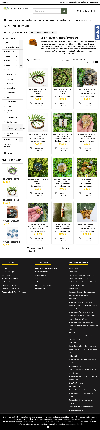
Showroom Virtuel (9, 145)
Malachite (11, 92)
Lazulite (10, 83)
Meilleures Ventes (12, 159)
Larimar (10, 79)
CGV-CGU (6, 275)
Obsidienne (12, 101)
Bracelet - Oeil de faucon (62, 90)
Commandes (41, 275)
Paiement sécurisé (10, 278)
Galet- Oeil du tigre (87, 180)
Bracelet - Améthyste (12, 179)
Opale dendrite (10, 112)
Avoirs (37, 278)
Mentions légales (9, 271)
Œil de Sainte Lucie (12, 134)
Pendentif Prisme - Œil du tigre (62, 225)
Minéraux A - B (16, 20)
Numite (10, 97)
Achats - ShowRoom (10, 288)
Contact (5, 2)
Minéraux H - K (50, 20)
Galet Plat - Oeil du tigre (62, 180)
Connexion (73, 2)
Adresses (39, 282)
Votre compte (43, 262)
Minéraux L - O (66, 20)
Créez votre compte (89, 2)
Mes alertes (40, 288)
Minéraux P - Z (83, 20)
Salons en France (78, 262)
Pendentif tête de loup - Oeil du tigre (38, 225)
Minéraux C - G (33, 20)
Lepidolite (11, 88)
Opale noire (12, 117)
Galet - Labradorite (12, 221)
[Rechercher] (50, 11)
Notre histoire (7, 282)
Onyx (9, 106)
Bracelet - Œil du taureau (38, 90)
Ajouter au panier (36, 104)
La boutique (8, 38)
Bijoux (7, 26)
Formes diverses (21, 26)
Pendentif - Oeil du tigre (87, 225)
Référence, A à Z (81, 61)
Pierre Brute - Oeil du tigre (87, 135)
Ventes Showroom (9, 152)
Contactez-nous (9, 285)
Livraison (5, 268)
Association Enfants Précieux (14, 292)
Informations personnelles (46, 268)
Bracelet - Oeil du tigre (12, 200)
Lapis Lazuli (11, 74)
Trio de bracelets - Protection (62, 135)
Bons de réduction (43, 285)
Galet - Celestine (11, 242)
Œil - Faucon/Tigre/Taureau (15, 127)
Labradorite (12, 70)
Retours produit (41, 271)
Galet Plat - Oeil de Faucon (38, 180)
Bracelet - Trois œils (87, 90)
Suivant (66, 248)
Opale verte (12, 122)
